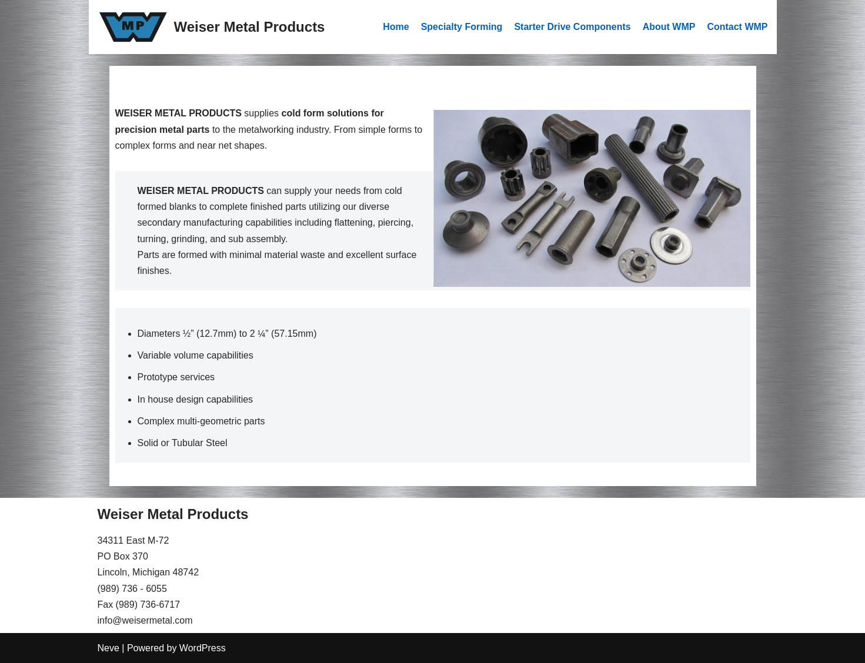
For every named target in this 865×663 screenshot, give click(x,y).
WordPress (202, 648)
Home (396, 27)
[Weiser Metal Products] (211, 27)
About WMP (669, 27)
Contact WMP (737, 27)
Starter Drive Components (572, 27)
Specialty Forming (462, 27)
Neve (108, 648)
